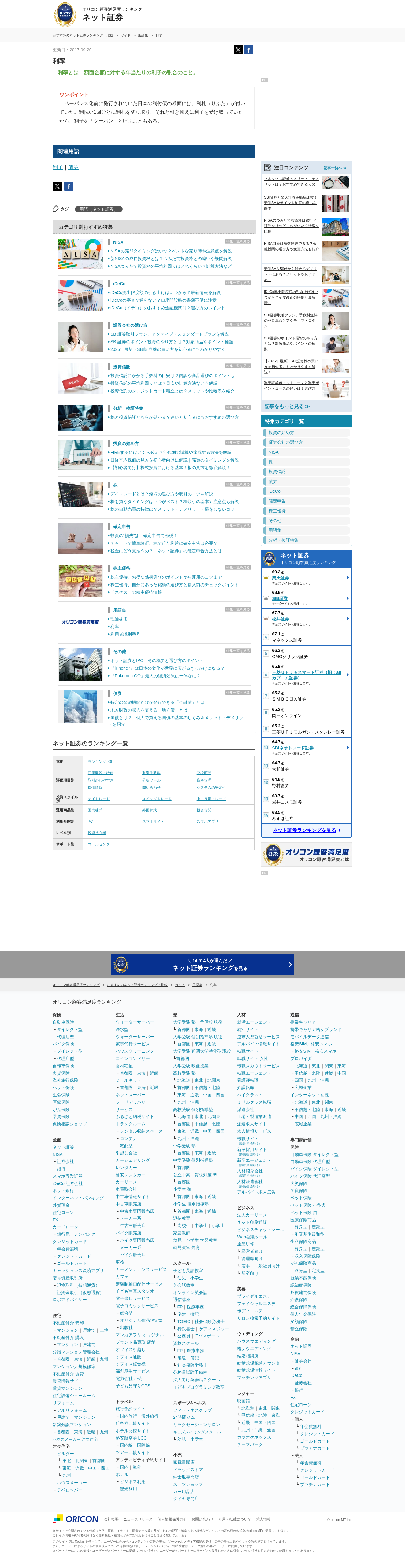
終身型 (301, 1226)
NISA (118, 242)
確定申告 (121, 526)
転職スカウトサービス (258, 1065)
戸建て (89, 1330)
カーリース (126, 1181)
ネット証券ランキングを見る (304, 830)
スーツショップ (188, 1484)
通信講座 (181, 1299)
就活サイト (247, 1029)
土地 (104, 1330)
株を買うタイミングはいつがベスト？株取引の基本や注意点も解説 (174, 501)
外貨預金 (61, 1205)
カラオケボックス (254, 1437)
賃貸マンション (68, 1388)
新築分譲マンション (72, 1424)
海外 (137, 1467)
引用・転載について (234, 1519)
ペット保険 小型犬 (308, 1205)
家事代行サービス (133, 1043)
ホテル (122, 1474)
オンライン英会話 (190, 1292)
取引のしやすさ (100, 780)
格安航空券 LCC (131, 1438)
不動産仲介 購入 (68, 1337)
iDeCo (119, 283)
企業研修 (245, 1243)
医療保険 (61, 1102)
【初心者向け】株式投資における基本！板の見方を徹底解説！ (170, 467)
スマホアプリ (208, 821)
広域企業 (303, 1087)
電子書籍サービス (133, 1298)
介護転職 (245, 1087)
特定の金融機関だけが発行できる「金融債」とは (157, 702)
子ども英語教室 (188, 1270)
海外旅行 (149, 1416)
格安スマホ (325, 1051)
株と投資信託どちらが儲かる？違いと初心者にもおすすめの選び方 (174, 417)
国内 (124, 1467)
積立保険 (298, 1328)
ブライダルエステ (254, 1296)
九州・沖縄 (188, 1102)
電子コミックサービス (137, 1305)
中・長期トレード (211, 799)
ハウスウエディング (256, 1341)
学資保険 (61, 1116)
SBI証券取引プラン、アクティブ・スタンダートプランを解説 (169, 334)
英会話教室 (184, 1285)
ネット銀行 (63, 1190)
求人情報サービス (254, 1131)
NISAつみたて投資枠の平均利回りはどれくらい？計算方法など (171, 266)
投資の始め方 (126, 443)
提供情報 (95, 787)
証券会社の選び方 (130, 325)
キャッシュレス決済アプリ (78, 1270)
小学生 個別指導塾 (191, 1203)
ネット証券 (314, 559)
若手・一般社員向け (260, 1266)
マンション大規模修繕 (74, 1366)
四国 (299, 1080)
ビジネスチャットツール (260, 1229)
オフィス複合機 (131, 1363)
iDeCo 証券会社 (68, 1183)
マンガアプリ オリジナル (140, 1334)
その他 (119, 651)
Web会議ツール (252, 1236)
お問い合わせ (202, 1519)
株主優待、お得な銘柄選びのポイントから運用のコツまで (166, 577)
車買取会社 (126, 1189)
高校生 (183, 1225)
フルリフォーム (72, 1410)
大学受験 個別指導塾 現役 (198, 1036)
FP (180, 1306)
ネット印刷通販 (252, 1222)
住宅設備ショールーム (74, 1395)
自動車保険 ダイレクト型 (314, 1154)
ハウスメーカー (72, 1482)
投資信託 (121, 366)
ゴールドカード (72, 1263)
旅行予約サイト (131, 1408)
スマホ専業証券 (68, 1176)
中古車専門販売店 (137, 1211)
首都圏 (63, 1359)
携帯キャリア (303, 1022)
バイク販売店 (128, 1232)
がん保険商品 (303, 1263)
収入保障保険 (307, 1256)
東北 (66, 1460)
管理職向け (252, 1258)
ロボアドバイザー (70, 1299)
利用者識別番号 (125, 634)
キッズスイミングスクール (197, 1432)
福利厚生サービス (133, 1371)
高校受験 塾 (184, 1073)
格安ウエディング (254, 1348)
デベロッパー (70, 1490)
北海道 (183, 1080)
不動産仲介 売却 (68, 1322)
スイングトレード (157, 799)
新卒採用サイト (252, 1151)
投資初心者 (97, 833)
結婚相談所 (247, 1355)
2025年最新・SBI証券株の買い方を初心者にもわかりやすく (167, 349)
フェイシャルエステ (256, 1303)
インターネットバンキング (78, 1197)
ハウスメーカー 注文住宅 (75, 1439)
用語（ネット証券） (99, 209)
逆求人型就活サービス (258, 1036)
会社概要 (111, 1519)
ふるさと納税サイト (135, 1116)
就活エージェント (254, 1022)
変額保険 (298, 1321)
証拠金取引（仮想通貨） (80, 1292)
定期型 (318, 1226)
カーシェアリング (133, 1160)
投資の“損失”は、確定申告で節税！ (143, 535)
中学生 (201, 1225)
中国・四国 (99, 1468)
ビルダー (65, 1453)
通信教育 (181, 1218)
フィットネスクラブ (192, 1410)
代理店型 (65, 1036)
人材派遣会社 (250, 1183)
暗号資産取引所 (68, 1277)
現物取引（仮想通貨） (78, 1285)
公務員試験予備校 (190, 1372)
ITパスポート (207, 1335)
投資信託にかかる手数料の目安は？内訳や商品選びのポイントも (172, 375)
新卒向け (249, 1273)
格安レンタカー (131, 1174)
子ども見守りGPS (133, 1385)
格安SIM (303, 1051)
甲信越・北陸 (207, 1087)
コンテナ (128, 1138)
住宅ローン (63, 1212)
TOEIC (184, 1321)
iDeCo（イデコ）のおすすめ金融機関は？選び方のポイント (167, 307)
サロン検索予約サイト (258, 1318)
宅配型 (126, 1145)
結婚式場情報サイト (256, 1370)
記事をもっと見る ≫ (287, 406)
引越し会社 (126, 1152)
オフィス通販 (128, 1356)
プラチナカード (315, 1448)
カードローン (65, 1226)
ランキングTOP (100, 762)
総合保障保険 (303, 1306)
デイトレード (99, 799)
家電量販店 (184, 1462)
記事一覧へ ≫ (335, 168)
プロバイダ (301, 1058)
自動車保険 (63, 1022)
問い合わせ (151, 787)
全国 (271, 1429)
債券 (73, 167)
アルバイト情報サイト (258, 1043)
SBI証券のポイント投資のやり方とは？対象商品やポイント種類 (171, 341)
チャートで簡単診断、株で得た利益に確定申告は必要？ (163, 543)
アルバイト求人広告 (256, 1192)
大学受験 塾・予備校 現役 (198, 1022)
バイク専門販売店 (137, 1240)
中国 (341, 1073)
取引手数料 (151, 773)
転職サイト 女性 (252, 1058)
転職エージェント (254, 1073)
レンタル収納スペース (141, 1131)
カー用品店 (184, 1491)
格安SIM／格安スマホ (311, 1043)
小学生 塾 (182, 1189)
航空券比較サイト (133, 1423)
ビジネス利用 (133, 1481)
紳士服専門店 (186, 1476)
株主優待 (121, 568)
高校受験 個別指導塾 (193, 1109)
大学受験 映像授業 (191, 1065)
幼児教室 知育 (186, 1247)
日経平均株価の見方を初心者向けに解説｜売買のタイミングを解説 (174, 460)
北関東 (81, 1460)
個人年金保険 (303, 1314)
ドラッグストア (188, 1469)
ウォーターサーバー (135, 1022)
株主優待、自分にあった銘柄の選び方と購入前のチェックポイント (174, 584)
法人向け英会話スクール (196, 1379)
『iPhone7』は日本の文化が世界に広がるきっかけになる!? (167, 668)
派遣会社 (245, 1109)
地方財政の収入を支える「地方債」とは (149, 710)
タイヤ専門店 (186, 1498)
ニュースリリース (138, 1519)
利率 (114, 626)
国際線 (143, 1445)
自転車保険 (63, 1065)
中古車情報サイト (133, 1196)
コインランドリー (133, 1058)
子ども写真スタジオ (135, 1291)
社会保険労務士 (210, 1321)
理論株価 (119, 618)
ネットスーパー (131, 1094)
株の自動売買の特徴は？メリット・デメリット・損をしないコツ (172, 509)
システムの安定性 (211, 787)
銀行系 (63, 1234)
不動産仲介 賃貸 (68, 1373)
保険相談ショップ (70, 1123)
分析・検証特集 (128, 408)
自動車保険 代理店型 (310, 1161)
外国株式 (149, 810)
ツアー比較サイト (133, 1452)
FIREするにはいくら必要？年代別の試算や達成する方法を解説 (171, 452)
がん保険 (61, 1109)
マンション (67, 1330)
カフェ (122, 1276)
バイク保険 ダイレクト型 (314, 1168)
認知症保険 (301, 1285)
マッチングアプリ (254, 1377)
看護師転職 (247, 1080)
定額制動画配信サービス (139, 1284)
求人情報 (263, 1519)
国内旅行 (128, 1416)
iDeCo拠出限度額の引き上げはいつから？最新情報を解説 (165, 292)
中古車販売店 (128, 1203)
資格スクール (186, 1343)
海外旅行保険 (65, 1080)
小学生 (218, 1225)
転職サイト (247, 1051)
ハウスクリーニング (135, 1051)
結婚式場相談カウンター (260, 1363)
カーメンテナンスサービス (141, 1269)
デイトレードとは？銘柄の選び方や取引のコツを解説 (161, 493)
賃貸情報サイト (68, 1380)
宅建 (181, 1314)
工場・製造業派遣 (254, 1116)
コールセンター (100, 844)
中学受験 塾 (184, 1145)
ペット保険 (63, 1087)
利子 (58, 167)
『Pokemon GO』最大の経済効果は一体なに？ (155, 675)
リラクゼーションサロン (196, 1424)
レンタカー (126, 1167)
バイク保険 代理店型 (310, 1176)
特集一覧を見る (238, 241)
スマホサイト (153, 821)
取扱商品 (204, 773)
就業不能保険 (303, 1277)
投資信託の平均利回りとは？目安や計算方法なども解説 (163, 383)
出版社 (126, 1327)
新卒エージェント (254, 1162)
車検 (120, 1262)
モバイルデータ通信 (309, 1036)
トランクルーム (131, 1123)
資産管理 (204, 780)
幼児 (181, 1277)
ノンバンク (84, 1234)
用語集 (119, 610)
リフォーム (63, 1402)
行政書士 (186, 1328)
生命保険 (61, 1094)
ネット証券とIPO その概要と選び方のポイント (156, 660)
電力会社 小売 (129, 1378)
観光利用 (128, 1488)
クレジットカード (70, 1241)
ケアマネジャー (214, 1328)
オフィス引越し (131, 1349)
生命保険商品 (303, 1241)
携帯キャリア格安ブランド (316, 1029)
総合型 (126, 1313)
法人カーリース (252, 1214)
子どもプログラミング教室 (199, 1387)
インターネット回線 (309, 1094)
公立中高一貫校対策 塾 (195, 1174)
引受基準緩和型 (310, 1234)
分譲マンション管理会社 (76, 1351)
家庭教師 (181, 1232)
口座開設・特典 (100, 773)
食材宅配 (124, 1065)
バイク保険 (63, 1043)
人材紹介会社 (250, 1172)
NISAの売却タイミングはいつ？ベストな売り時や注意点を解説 (171, 250)
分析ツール (151, 780)
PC (90, 821)
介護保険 (298, 1299)
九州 (104, 1359)
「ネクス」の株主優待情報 (136, 592)
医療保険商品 (303, 1219)
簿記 (194, 1314)
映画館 (243, 1400)
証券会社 (65, 1161)
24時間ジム (184, 1417)
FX (55, 1219)
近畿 (91, 1359)
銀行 (61, 1168)
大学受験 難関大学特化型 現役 (202, 1051)
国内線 (126, 1445)
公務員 (183, 1335)
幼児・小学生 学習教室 (195, 1240)
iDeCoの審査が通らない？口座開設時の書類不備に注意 (163, 300)
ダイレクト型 (70, 1029)
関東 (275, 1408)
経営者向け (252, 1251)
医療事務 (195, 1306)
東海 (78, 1359)
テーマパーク (250, 1444)
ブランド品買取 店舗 (135, 1342)
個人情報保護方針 (172, 1519)
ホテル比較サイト (133, 1430)
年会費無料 (67, 1248)
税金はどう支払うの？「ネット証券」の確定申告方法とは (166, 550)
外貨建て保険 (303, 1292)
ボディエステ (250, 1310)
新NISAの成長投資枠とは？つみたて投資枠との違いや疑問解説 (171, 258)
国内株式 (95, 810)
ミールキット (128, 1080)
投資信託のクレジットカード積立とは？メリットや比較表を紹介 (172, 390)
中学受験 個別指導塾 (193, 1160)
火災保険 (61, 1073)
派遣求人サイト (252, 1123)
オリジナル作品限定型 (141, 1320)
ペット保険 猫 (303, 1212)
